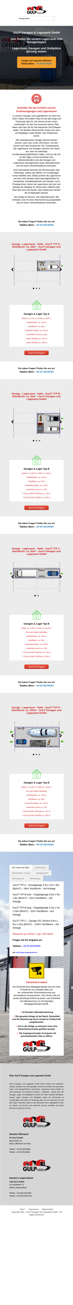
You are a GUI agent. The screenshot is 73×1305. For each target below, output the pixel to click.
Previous (13, 270)
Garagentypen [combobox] (24, 18)
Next (59, 270)
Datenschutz (47, 1214)
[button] (67, 4)
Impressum (33, 1214)
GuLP (22, 1214)
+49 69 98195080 (44, 64)
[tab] (20, 872)
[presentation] (20, 872)
